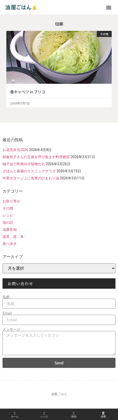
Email (7, 313)
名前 (6, 297)
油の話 (8, 222)
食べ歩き (10, 244)
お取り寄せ (11, 201)
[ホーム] (15, 413)
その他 (8, 208)
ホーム (14, 416)
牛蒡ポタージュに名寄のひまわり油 (31, 178)
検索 (103, 416)
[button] (109, 7)
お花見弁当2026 (15, 150)
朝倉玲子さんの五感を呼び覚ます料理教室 (36, 157)
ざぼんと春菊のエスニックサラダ (29, 171)
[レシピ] (44, 413)
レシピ (8, 215)
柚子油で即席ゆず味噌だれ (24, 164)
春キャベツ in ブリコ (27, 91)
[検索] (103, 413)
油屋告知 (10, 229)
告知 (73, 416)
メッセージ (11, 329)
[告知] (74, 413)
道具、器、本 (13, 237)
